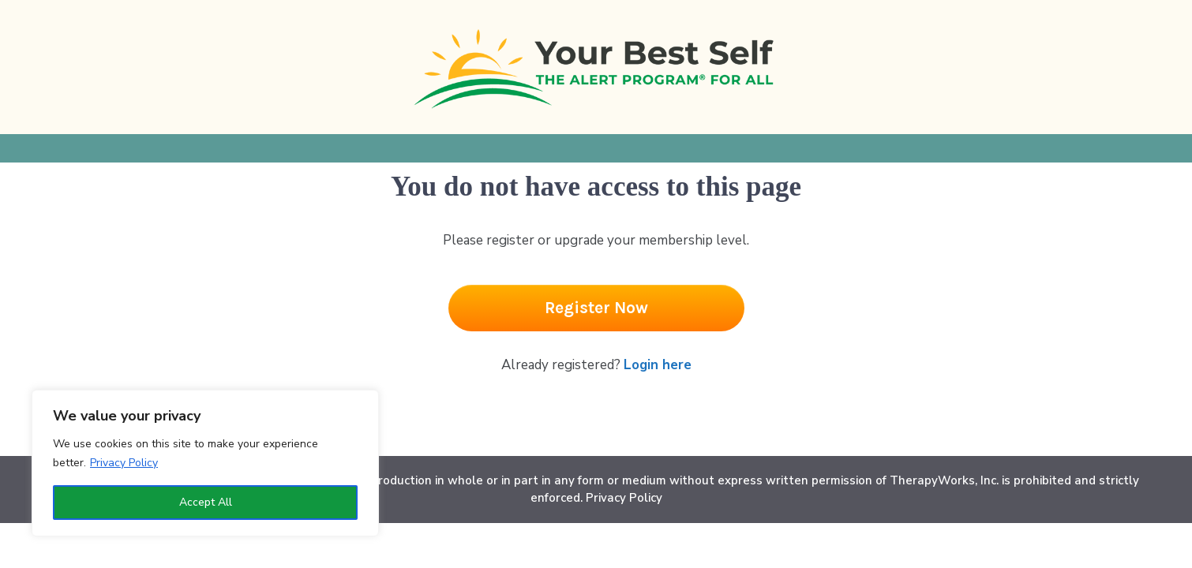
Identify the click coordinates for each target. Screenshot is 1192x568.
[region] (205, 463)
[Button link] (596, 308)
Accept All (205, 502)
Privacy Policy (124, 462)
